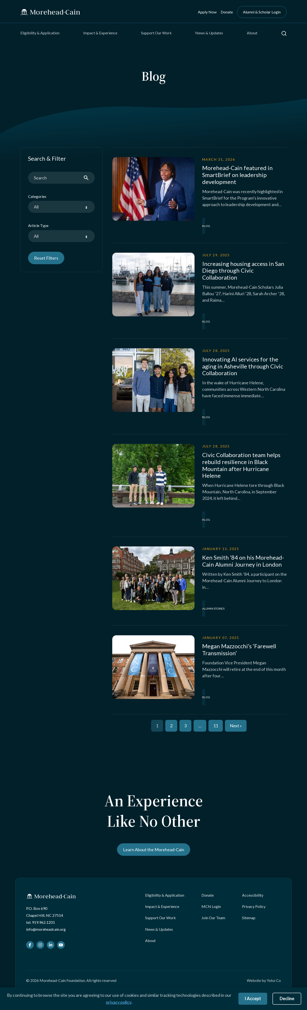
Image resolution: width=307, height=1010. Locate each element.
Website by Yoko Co (264, 980)
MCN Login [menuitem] (211, 906)
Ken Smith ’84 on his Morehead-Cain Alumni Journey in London (243, 561)
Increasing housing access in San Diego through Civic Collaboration (243, 270)
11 (215, 725)
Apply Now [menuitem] (207, 12)
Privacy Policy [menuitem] (254, 906)
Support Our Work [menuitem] (156, 33)
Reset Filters (46, 258)
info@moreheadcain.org (46, 929)
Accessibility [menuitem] (252, 895)
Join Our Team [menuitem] (213, 917)
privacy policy (118, 1002)
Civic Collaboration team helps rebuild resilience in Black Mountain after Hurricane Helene (241, 465)
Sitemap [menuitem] (248, 917)
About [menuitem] (252, 33)
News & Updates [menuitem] (209, 33)
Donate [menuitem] (227, 12)
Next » (236, 725)
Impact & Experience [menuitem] (100, 33)
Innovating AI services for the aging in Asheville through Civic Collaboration (242, 366)
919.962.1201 (43, 922)
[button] (284, 33)
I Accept (253, 998)
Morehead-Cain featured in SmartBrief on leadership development (237, 174)
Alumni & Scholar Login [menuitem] (262, 12)
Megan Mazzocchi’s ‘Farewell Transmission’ (239, 649)
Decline (287, 998)
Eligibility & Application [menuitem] (39, 33)
